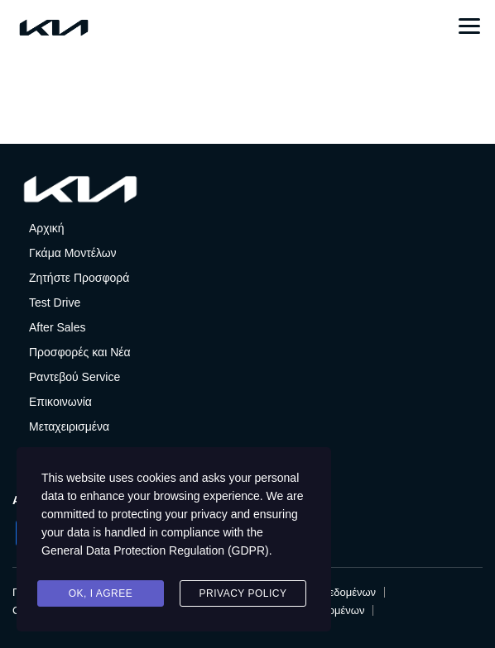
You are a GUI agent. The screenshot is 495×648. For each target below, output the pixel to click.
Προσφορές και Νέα (80, 352)
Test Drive (54, 302)
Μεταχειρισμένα (69, 426)
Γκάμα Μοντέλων (73, 253)
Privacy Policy (243, 593)
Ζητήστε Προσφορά (79, 277)
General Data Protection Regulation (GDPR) (155, 550)
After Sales (57, 327)
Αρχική (47, 228)
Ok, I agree (101, 593)
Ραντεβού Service (74, 377)
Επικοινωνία (60, 401)
